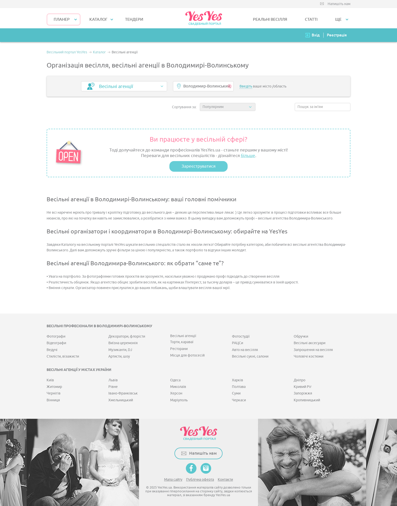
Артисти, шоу (119, 356)
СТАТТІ (311, 19)
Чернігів (54, 393)
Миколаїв (178, 387)
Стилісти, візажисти (63, 356)
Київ (50, 380)
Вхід (316, 35)
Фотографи (56, 336)
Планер (62, 19)
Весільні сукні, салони (250, 356)
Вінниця (53, 400)
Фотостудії (241, 336)
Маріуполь (179, 400)
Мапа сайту (173, 479)
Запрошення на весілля (313, 350)
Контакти (225, 479)
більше (248, 155)
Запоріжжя (303, 393)
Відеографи (56, 343)
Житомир (54, 387)
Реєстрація (337, 35)
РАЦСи (237, 343)
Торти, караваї (181, 342)
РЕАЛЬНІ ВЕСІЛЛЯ (270, 19)
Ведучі (52, 350)
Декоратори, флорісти (126, 336)
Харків (237, 380)
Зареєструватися (198, 166)
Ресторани (179, 349)
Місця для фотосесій (187, 355)
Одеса (175, 380)
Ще (338, 19)
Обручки (301, 336)
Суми (236, 393)
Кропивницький (307, 400)
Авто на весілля (245, 350)
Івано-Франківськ (123, 393)
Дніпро (299, 380)
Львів (113, 380)
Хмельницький (120, 400)
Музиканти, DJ (120, 350)
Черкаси (239, 400)
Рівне (113, 387)
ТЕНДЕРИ (134, 19)
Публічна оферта (200, 479)
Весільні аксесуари (309, 343)
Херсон (176, 393)
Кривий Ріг (303, 387)
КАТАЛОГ (98, 19)
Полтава (239, 387)
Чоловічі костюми (308, 356)
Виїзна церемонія (123, 343)
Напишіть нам (339, 4)
